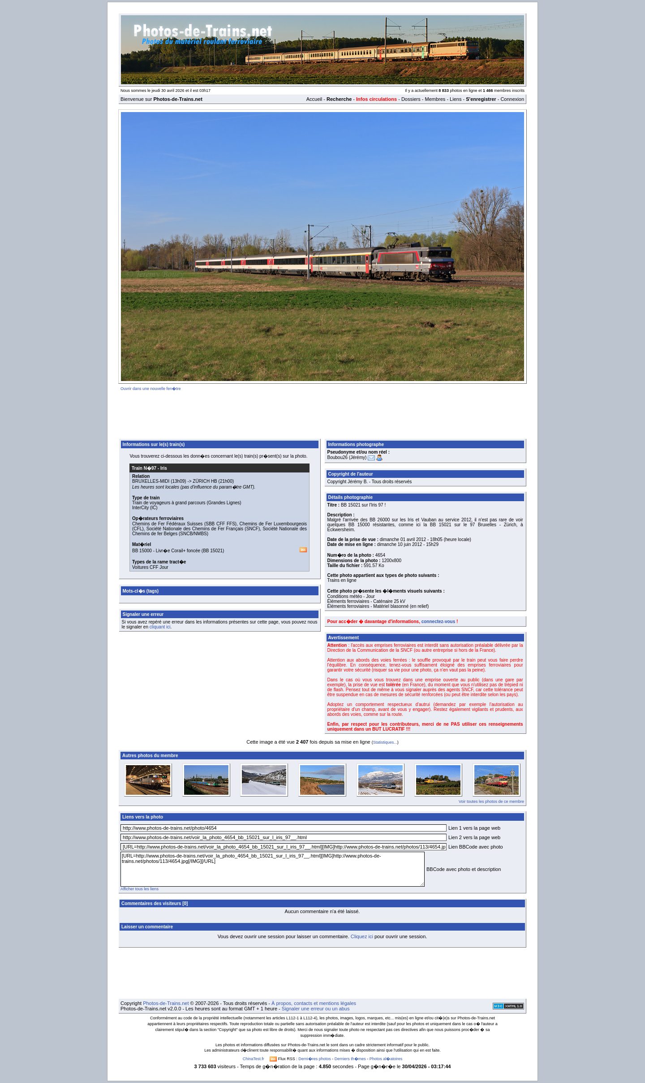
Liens (455, 99)
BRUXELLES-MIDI (150, 481)
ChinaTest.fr (253, 1059)
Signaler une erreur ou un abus (316, 1008)
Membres (435, 99)
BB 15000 (142, 550)
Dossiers (411, 99)
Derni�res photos (314, 1059)
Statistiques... (385, 742)
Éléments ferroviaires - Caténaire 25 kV (366, 601)
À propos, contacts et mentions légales (313, 1003)
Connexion (512, 99)
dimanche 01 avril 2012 (403, 539)
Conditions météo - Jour (351, 596)
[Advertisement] (322, 413)
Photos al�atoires (386, 1059)
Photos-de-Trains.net (166, 1003)
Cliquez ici (362, 936)
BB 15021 (213, 550)
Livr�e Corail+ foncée (178, 550)
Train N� (144, 468)
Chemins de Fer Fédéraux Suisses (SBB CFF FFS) (184, 523)
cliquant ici (160, 626)
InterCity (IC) (145, 507)
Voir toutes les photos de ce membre (491, 801)
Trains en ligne (342, 580)
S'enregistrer (481, 99)
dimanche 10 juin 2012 (399, 544)
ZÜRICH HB (205, 481)
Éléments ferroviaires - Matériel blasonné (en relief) (378, 606)
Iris (163, 468)
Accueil (314, 99)
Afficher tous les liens (139, 889)
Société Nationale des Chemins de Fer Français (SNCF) (203, 528)
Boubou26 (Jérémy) (347, 457)
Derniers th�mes (350, 1059)
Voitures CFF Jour (150, 567)
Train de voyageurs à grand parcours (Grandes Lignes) (186, 502)
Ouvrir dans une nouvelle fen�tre (150, 388)
